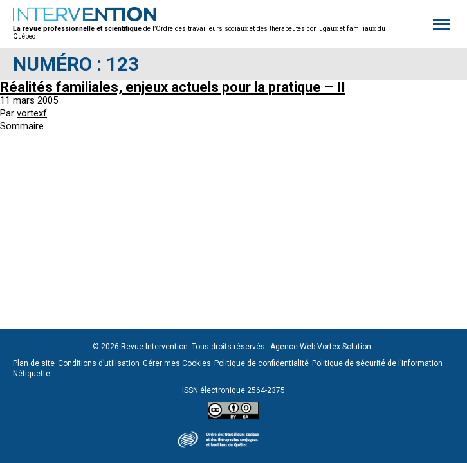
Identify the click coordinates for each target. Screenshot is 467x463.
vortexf (32, 113)
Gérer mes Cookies (177, 363)
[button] (441, 24)
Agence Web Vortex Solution (320, 346)
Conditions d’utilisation (99, 363)
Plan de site (34, 363)
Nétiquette (31, 373)
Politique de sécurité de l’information (377, 363)
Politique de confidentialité (261, 363)
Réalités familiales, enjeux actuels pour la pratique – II (172, 87)
